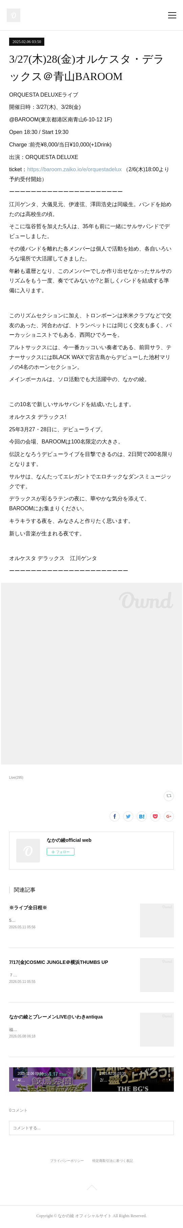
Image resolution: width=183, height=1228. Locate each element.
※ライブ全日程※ (28, 907)
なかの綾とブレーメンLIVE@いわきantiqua (56, 1017)
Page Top (91, 1190)
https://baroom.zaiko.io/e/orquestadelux (75, 169)
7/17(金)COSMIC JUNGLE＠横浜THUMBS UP (58, 962)
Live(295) (16, 777)
